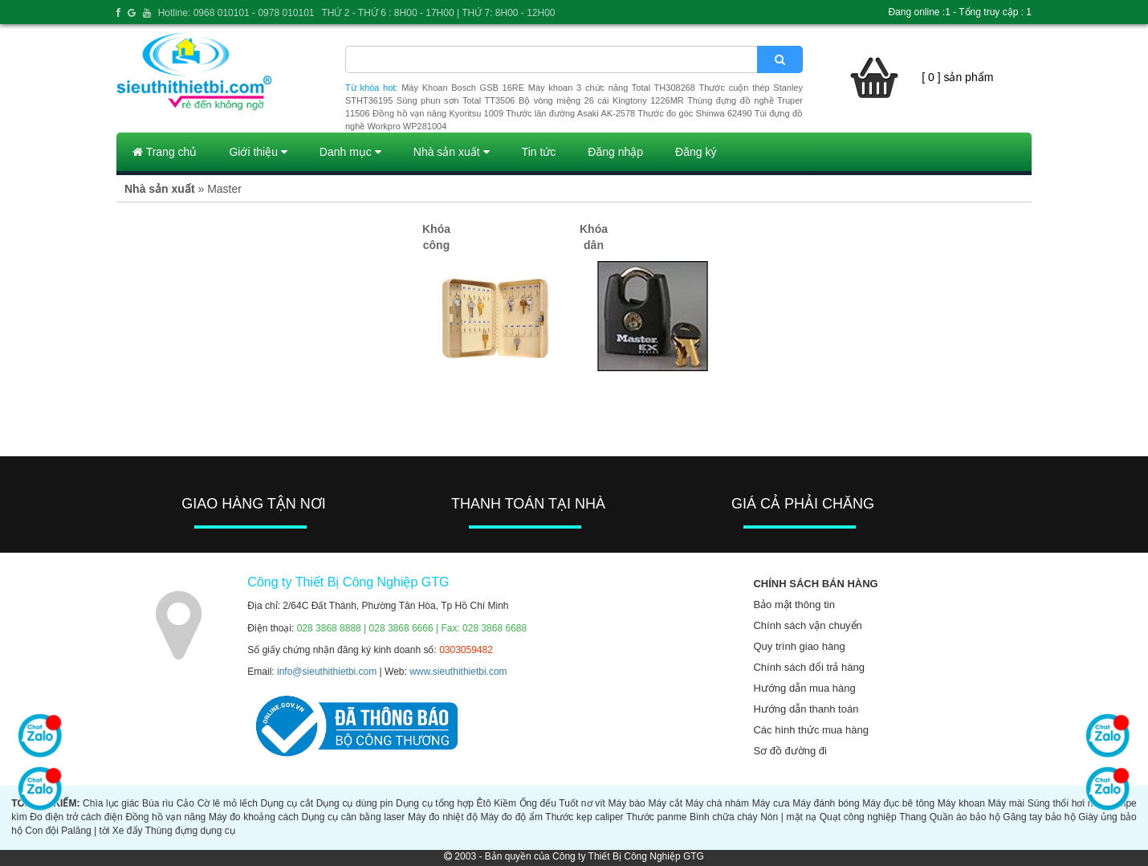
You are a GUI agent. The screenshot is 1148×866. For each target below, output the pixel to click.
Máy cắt (665, 803)
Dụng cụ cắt (287, 803)
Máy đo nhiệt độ (443, 817)
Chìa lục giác (111, 803)
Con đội (42, 830)
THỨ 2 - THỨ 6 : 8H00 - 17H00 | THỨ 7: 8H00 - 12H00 (438, 12)
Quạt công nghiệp (858, 817)
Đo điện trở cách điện (76, 817)
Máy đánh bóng (825, 803)
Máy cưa (771, 803)
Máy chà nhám (717, 803)
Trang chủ (164, 151)
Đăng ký (695, 151)
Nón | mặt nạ (788, 817)
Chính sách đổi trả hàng (809, 667)
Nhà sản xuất (451, 151)
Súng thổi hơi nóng (1068, 803)
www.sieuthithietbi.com (458, 671)
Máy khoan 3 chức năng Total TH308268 (611, 87)
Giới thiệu (258, 151)
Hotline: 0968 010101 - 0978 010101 (236, 12)
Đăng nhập (615, 151)
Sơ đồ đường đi (790, 751)
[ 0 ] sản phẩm (957, 77)
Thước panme (656, 817)
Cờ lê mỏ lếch (227, 803)
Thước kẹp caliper (584, 817)
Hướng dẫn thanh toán (805, 709)
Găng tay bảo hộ (1039, 817)
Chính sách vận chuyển (807, 625)
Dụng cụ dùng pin (354, 803)
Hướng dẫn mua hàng (804, 688)
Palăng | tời (85, 830)
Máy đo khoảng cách (254, 817)
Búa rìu (157, 803)
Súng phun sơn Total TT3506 (456, 100)
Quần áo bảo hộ (965, 817)
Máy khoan (961, 803)
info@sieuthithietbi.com (327, 671)
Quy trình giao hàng (799, 646)
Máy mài (1005, 803)
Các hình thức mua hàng (810, 730)
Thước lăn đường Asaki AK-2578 (570, 113)
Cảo (185, 803)
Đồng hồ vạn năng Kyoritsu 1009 (437, 113)
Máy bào (626, 803)
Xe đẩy (127, 830)
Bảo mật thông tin (793, 604)
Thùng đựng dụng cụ (190, 830)
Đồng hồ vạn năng (165, 817)
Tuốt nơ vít (582, 803)
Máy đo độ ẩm (511, 817)
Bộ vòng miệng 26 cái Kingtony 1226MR (601, 100)
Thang (912, 817)
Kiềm (505, 803)
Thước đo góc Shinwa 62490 (694, 113)
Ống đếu (537, 803)
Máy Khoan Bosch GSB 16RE (462, 87)
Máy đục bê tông (898, 803)
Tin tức (539, 151)
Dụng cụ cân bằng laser (353, 817)
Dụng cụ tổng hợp (435, 803)
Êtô (484, 803)
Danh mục (350, 151)
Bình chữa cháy (724, 817)
